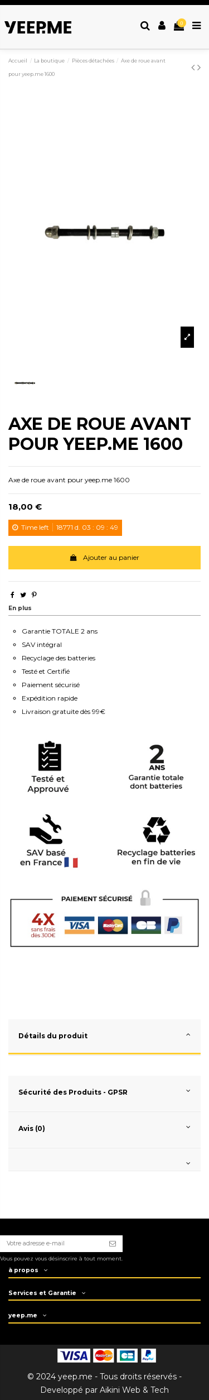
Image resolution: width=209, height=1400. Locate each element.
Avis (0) (104, 1127)
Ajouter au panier (104, 557)
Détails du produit (104, 1034)
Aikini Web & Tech (134, 1390)
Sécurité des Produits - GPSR (104, 1091)
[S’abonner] (113, 1243)
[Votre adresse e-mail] (51, 1243)
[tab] (104, 1037)
